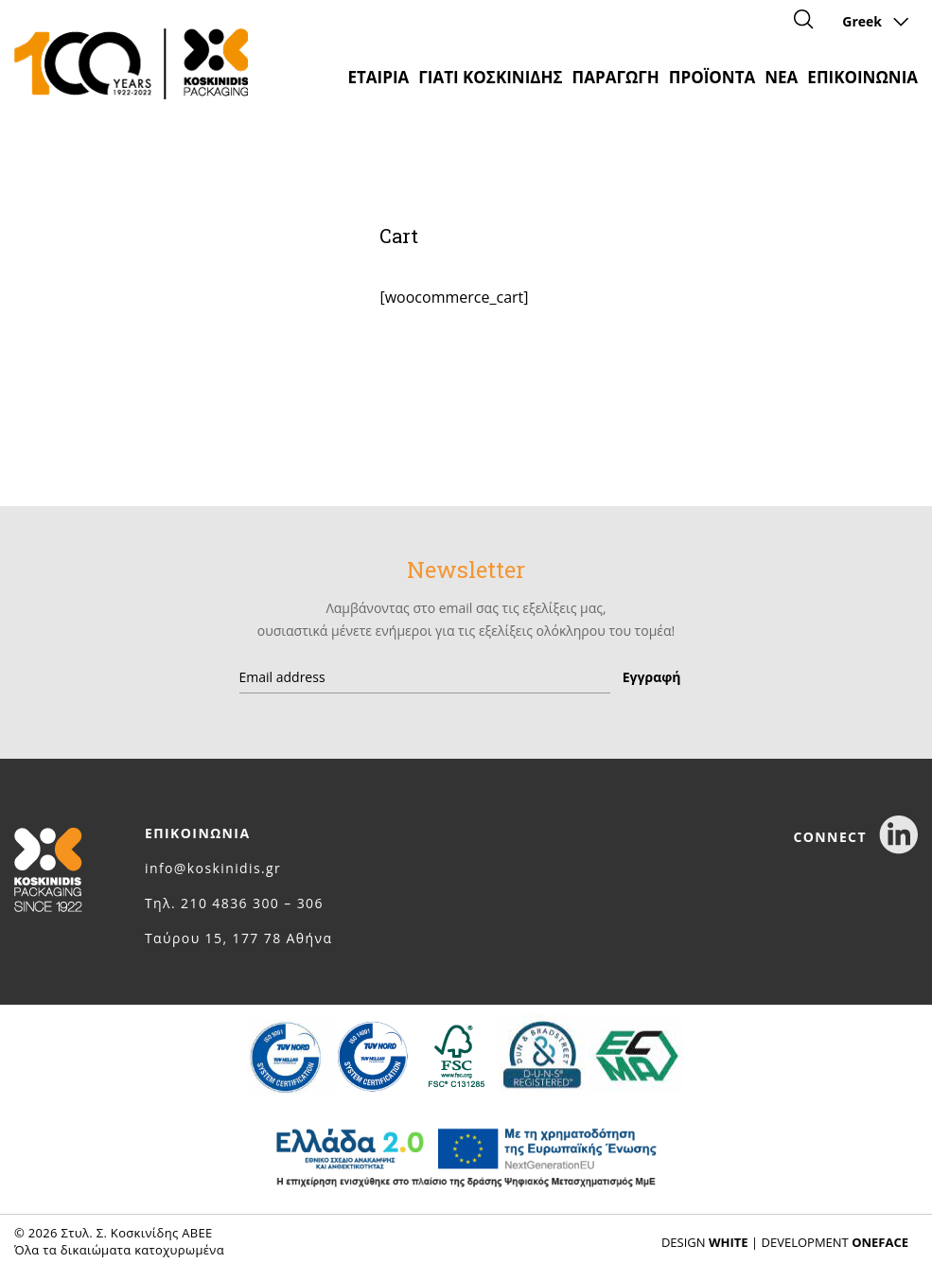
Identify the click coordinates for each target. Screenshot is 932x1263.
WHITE (728, 1242)
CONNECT (855, 837)
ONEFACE (880, 1242)
